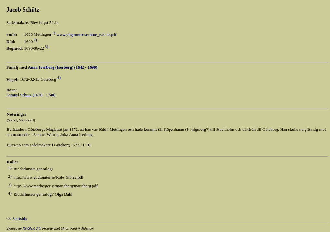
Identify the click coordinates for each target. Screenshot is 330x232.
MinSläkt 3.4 (31, 228)
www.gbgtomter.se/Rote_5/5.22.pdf (86, 34)
